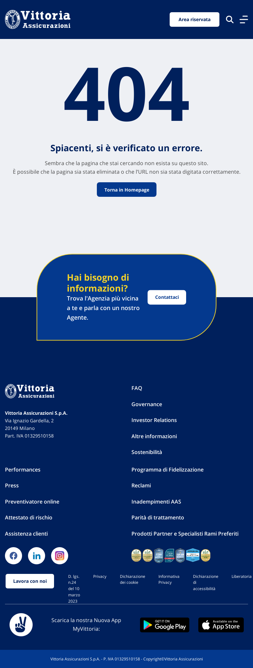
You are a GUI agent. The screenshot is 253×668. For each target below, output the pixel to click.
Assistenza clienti (26, 533)
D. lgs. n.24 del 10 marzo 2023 (74, 589)
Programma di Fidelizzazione (167, 469)
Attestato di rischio (28, 517)
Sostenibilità (146, 452)
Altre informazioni (154, 436)
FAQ (136, 388)
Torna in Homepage (126, 190)
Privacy (99, 576)
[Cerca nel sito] (230, 19)
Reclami (141, 485)
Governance (146, 404)
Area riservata (195, 19)
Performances (23, 469)
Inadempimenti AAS (156, 501)
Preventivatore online (32, 501)
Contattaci (167, 297)
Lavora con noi (30, 581)
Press (12, 485)
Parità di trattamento (157, 517)
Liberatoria (242, 576)
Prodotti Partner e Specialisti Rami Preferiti (185, 533)
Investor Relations (154, 420)
